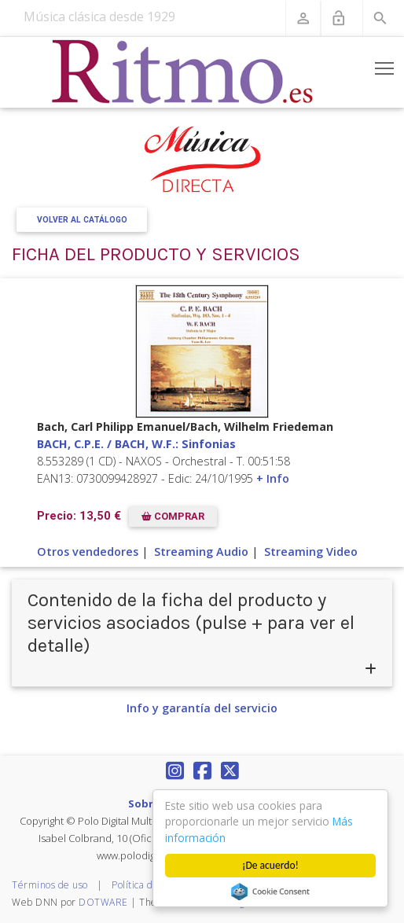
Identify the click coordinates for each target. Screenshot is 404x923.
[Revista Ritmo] (182, 72)
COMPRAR (172, 516)
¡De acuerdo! (270, 865)
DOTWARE (103, 902)
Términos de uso (50, 885)
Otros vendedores (87, 551)
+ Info (272, 478)
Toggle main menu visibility (385, 65)
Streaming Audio (201, 551)
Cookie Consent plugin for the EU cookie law (270, 891)
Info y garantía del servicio (202, 708)
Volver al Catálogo (82, 220)
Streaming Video (311, 551)
